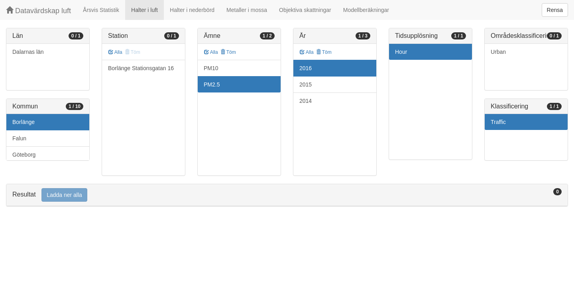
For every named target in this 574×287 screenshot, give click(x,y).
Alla (115, 52)
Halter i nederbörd (192, 10)
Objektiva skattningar (305, 10)
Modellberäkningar (366, 10)
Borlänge (23, 122)
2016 (305, 68)
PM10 (211, 68)
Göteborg (23, 154)
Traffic (498, 122)
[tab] (287, 195)
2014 (305, 101)
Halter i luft (144, 10)
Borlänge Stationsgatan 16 (141, 68)
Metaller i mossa (246, 10)
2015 (305, 84)
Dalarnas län (28, 52)
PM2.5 (212, 84)
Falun (19, 138)
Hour (401, 52)
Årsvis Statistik (101, 10)
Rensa (555, 10)
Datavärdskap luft (38, 10)
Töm (228, 52)
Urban (498, 52)
